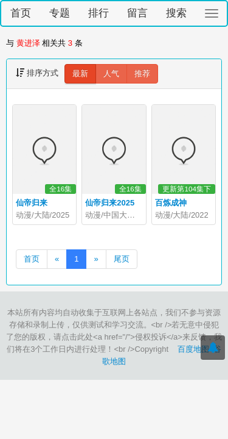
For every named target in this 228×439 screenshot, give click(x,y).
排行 (98, 13)
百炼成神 (171, 202)
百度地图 (193, 349)
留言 (137, 13)
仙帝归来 (31, 202)
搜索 (176, 13)
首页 (20, 13)
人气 (111, 73)
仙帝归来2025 (109, 202)
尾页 (122, 258)
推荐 (142, 73)
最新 (80, 73)
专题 (59, 13)
